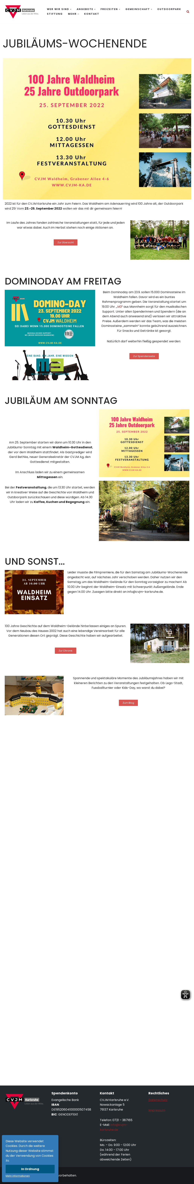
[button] (70, 9)
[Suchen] (187, 11)
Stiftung (55, 14)
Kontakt (91, 14)
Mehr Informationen (18, 1176)
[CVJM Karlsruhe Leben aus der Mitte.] (21, 11)
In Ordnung (30, 1169)
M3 (119, 306)
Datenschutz (157, 1100)
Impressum (156, 1110)
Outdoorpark (169, 9)
